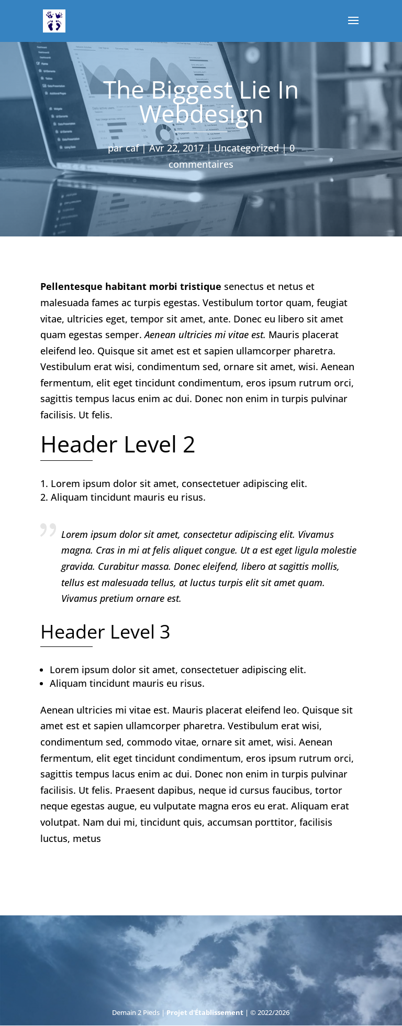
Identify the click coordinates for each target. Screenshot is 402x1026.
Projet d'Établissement (204, 1012)
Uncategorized (246, 148)
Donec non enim (231, 398)
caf (132, 148)
